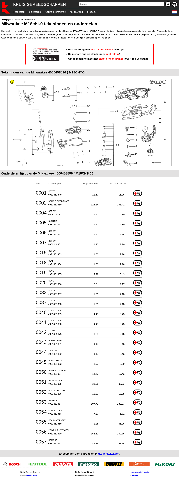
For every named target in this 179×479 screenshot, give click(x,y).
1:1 (158, 81)
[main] (89, 237)
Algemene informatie (140, 472)
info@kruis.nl (31, 475)
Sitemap (135, 475)
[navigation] (86, 12)
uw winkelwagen (108, 453)
